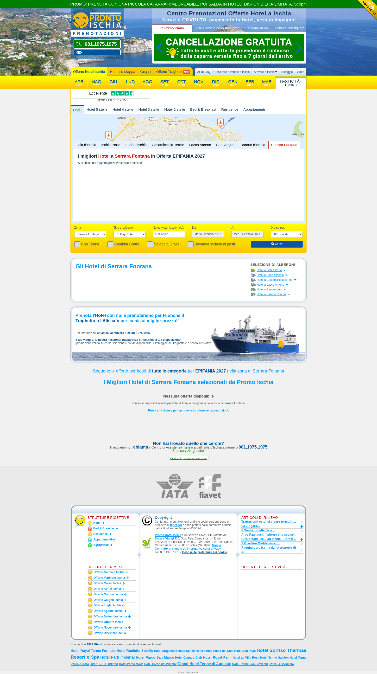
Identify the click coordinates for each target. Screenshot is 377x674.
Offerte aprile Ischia (107, 589)
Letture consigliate (290, 28)
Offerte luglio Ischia (107, 605)
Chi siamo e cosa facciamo (217, 28)
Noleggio (287, 72)
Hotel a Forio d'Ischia (270, 275)
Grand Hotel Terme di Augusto (204, 664)
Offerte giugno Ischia (108, 600)
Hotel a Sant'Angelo (269, 289)
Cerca (277, 244)
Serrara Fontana (284, 145)
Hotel (77, 110)
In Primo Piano (172, 28)
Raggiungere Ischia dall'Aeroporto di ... (268, 549)
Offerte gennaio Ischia (109, 572)
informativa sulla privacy (204, 548)
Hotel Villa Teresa (104, 664)
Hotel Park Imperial (117, 657)
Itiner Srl (176, 525)
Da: (194, 227)
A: (232, 227)
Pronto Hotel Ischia (168, 535)
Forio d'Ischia (136, 145)
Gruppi (145, 72)
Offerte (89, 72)
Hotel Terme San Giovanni (250, 664)
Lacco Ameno (200, 145)
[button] (188, 458)
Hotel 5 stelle (97, 109)
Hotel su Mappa (122, 72)
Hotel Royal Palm (217, 657)
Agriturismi (101, 545)
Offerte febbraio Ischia (109, 577)
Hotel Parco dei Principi (160, 664)
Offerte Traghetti (173, 72)
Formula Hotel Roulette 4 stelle (127, 651)
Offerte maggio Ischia (108, 594)
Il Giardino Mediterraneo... (260, 543)
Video (300, 72)
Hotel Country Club (188, 657)
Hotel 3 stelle (148, 109)
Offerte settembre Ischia (110, 616)
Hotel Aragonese (165, 651)
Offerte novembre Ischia (110, 627)
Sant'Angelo (225, 145)
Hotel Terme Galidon (274, 657)
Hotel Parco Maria (131, 664)
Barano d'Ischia (252, 145)
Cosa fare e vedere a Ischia (232, 72)
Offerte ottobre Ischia (108, 622)
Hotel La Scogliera (281, 664)
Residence (229, 109)
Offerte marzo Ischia (107, 583)
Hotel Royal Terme (86, 651)
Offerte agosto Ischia (108, 611)
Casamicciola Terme (168, 145)
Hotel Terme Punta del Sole (214, 651)
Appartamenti (254, 109)
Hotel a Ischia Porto (269, 270)
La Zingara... (250, 526)
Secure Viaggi (164, 538)
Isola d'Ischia (85, 145)
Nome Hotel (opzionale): (168, 227)
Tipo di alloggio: (123, 227)
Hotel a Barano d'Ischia (272, 294)
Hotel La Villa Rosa (245, 657)
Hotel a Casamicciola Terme (275, 280)
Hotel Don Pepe (245, 651)
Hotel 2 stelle (174, 109)
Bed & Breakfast (203, 109)
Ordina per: (278, 227)
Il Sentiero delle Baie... (258, 530)
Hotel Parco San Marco (155, 657)
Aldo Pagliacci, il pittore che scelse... (268, 534)
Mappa (216, 545)
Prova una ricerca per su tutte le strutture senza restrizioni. (188, 410)
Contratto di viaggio (168, 548)
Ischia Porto (110, 145)
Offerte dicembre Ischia (110, 633)
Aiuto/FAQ (203, 72)
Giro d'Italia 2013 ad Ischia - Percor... (268, 539)
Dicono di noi (258, 28)
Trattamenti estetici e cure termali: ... (268, 521)
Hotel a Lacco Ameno (270, 284)
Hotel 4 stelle (123, 109)
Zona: (78, 227)
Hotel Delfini (186, 651)
